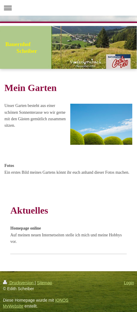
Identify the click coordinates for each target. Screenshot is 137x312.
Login (129, 282)
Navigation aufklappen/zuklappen (68, 7)
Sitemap (44, 282)
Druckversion (19, 282)
